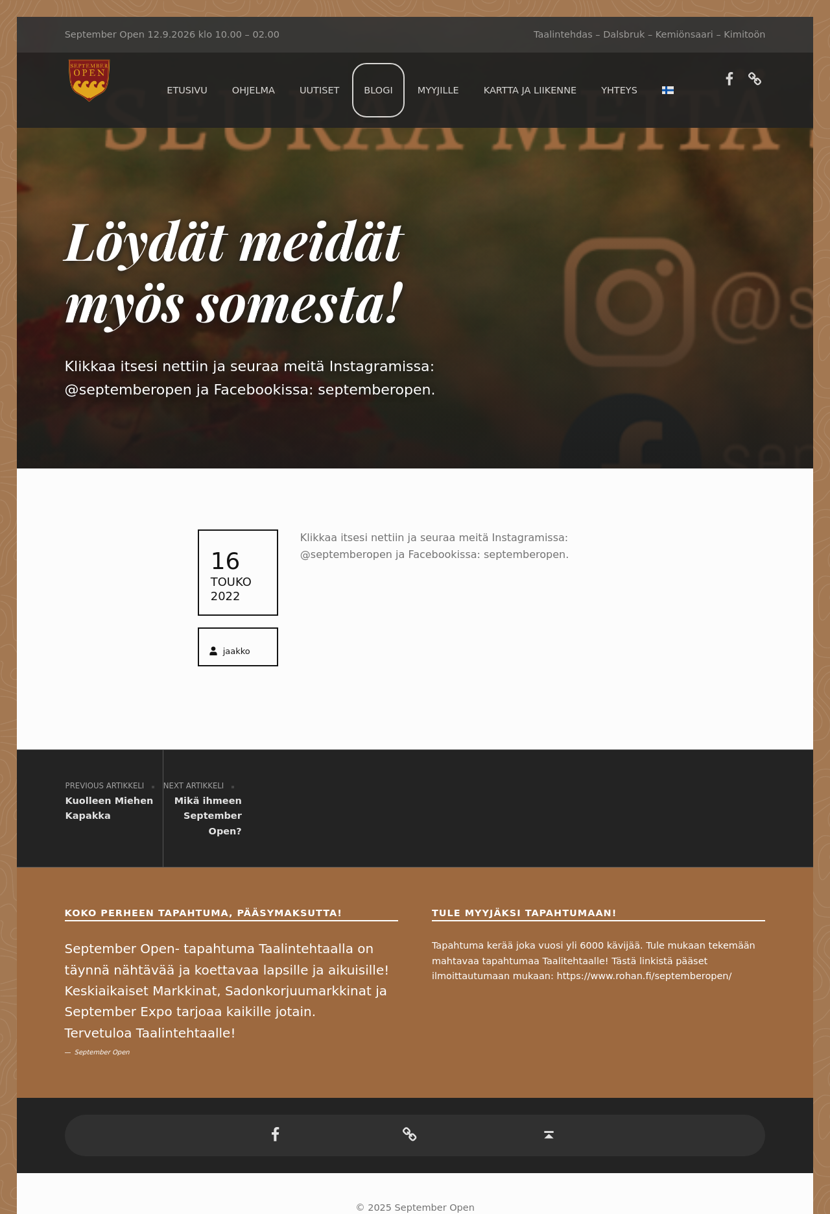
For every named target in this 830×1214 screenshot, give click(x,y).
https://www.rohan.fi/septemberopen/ (644, 930)
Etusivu (187, 90)
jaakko (236, 651)
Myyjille (438, 90)
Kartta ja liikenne (530, 90)
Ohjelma (253, 90)
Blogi (378, 90)
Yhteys (619, 90)
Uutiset (319, 90)
